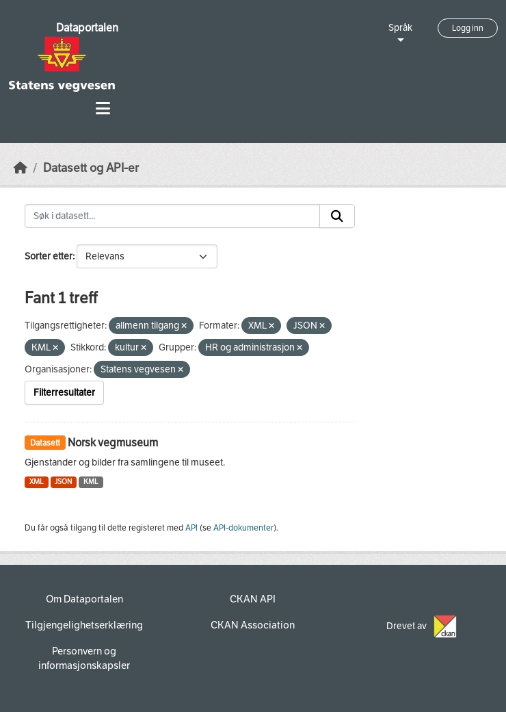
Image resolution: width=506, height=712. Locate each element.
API (191, 528)
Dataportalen (87, 27)
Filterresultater (64, 392)
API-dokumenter (243, 528)
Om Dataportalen (84, 599)
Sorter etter (48, 256)
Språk (400, 28)
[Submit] (337, 216)
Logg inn (467, 28)
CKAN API (253, 599)
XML (36, 481)
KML (90, 481)
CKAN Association (253, 625)
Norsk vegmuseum (113, 442)
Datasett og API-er (91, 168)
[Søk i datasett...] (172, 216)
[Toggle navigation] (103, 108)
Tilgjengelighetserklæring (84, 625)
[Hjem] (20, 168)
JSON (63, 481)
